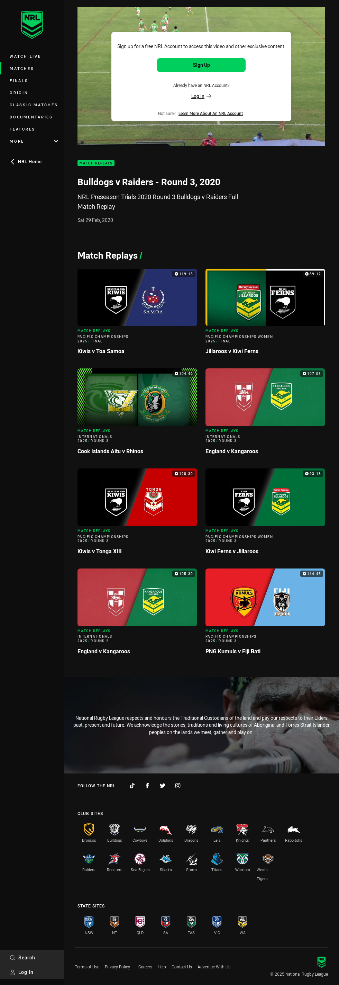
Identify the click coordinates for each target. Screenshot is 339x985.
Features (22, 129)
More (34, 141)
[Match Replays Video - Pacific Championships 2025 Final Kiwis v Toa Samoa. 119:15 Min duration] (137, 314)
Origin (19, 92)
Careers (145, 966)
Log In (22, 972)
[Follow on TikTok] (132, 785)
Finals (19, 80)
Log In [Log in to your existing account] (201, 96)
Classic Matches (34, 104)
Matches (22, 68)
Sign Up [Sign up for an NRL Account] (201, 65)
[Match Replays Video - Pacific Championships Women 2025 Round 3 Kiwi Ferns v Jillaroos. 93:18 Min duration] (265, 514)
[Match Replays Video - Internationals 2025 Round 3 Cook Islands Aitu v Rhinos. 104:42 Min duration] (137, 414)
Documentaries (31, 116)
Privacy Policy (117, 966)
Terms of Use (87, 966)
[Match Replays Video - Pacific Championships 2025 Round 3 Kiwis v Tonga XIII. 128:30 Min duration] (137, 514)
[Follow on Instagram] (178, 785)
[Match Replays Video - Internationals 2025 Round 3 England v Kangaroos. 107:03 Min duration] (265, 414)
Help (162, 966)
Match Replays (96, 163)
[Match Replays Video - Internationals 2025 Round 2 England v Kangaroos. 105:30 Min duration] (137, 614)
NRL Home (26, 161)
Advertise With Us (214, 966)
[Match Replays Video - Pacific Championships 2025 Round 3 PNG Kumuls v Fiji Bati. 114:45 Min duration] (265, 614)
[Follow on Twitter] (162, 785)
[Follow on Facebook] (147, 785)
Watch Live (25, 56)
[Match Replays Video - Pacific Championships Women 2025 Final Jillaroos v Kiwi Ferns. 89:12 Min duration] (265, 314)
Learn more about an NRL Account (210, 113)
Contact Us (182, 966)
